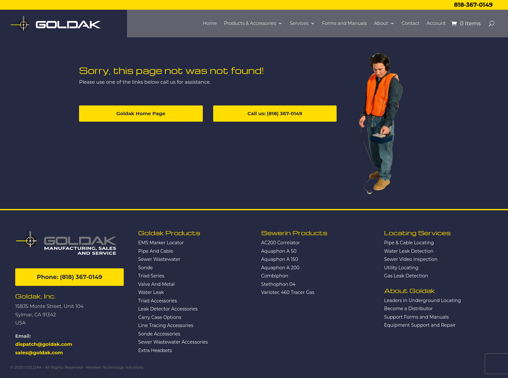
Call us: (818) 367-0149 (275, 113)
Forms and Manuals (344, 23)
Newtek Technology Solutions (115, 367)
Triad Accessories (157, 301)
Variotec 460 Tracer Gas (287, 292)
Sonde (145, 268)
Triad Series (151, 276)
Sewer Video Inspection (411, 259)
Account (436, 23)
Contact (411, 23)
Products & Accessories (250, 23)
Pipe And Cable (155, 251)
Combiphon (274, 276)
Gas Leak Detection (406, 276)
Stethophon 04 (278, 284)
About (381, 23)
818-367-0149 (473, 4)
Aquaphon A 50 (278, 251)
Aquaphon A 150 (279, 259)
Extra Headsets (155, 350)
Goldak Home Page (140, 113)
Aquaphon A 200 (280, 268)
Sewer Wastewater (159, 259)
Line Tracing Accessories (165, 325)
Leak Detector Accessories (168, 309)
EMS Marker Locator (161, 243)
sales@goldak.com (39, 352)
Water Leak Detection (408, 251)
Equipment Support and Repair (420, 325)
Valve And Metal (156, 284)
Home (210, 23)
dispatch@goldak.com (43, 344)
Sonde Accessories (159, 334)
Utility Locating (401, 268)
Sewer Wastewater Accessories (173, 342)
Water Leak (151, 292)
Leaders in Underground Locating (422, 300)
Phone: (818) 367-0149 (69, 277)
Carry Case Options (159, 317)
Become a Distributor (408, 308)
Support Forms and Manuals (416, 317)
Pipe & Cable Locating (409, 243)
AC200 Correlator (280, 243)
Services (299, 23)
